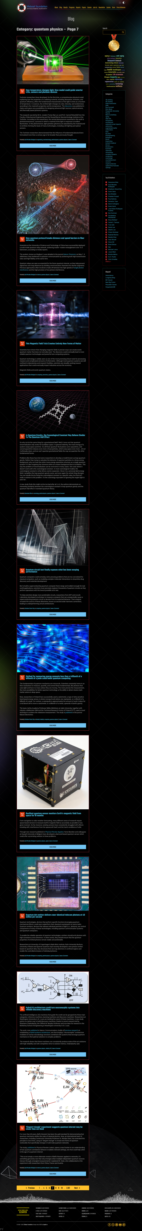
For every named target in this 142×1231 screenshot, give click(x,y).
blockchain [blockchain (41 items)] (121, 63)
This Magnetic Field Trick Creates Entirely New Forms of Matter (53, 343)
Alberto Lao (112, 230)
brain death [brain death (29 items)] (107, 65)
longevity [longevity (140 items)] (113, 77)
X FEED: (37, 1211)
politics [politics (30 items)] (107, 79)
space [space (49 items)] (107, 84)
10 (62, 1188)
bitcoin (108, 145)
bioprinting (109, 141)
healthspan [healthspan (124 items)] (117, 70)
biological (109, 137)
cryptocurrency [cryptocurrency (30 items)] (116, 65)
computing (39, 375)
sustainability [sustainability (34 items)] (112, 84)
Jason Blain (112, 252)
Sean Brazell (112, 239)
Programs (72, 7)
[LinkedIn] (116, 1224)
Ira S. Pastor (112, 257)
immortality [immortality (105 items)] (112, 72)
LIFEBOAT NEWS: (62, 1208)
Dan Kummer (112, 213)
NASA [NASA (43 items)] (118, 77)
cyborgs (108, 167)
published (68, 712)
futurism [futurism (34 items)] (122, 67)
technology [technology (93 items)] (119, 84)
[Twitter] (113, 1224)
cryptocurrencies (111, 164)
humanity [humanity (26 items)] (123, 70)
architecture (109, 122)
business (108, 149)
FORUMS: (84, 1216)
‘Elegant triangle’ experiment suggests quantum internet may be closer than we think (54, 1128)
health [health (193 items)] (109, 69)
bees (107, 132)
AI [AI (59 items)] (109, 56)
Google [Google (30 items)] (105, 70)
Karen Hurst (112, 206)
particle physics (55, 140)
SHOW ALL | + (108, 262)
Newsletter (102, 7)
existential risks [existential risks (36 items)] (108, 67)
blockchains (109, 147)
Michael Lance (113, 249)
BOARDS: (107, 1211)
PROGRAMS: (107, 1214)
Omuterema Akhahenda (112, 216)
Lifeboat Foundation (28, 1225)
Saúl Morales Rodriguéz (30, 140)
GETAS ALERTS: (108, 1208)
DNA (107, 105)
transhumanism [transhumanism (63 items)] (110, 86)
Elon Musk (109, 109)
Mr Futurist (109, 280)
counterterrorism (111, 160)
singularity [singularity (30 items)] (122, 82)
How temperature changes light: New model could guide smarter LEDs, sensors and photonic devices (54, 91)
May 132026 (22, 91)
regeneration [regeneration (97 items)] (109, 82)
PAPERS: (61, 1216)
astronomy (109, 126)
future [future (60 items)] (118, 67)
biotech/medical (40, 719)
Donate (89, 7)
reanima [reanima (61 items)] (112, 79)
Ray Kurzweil (110, 107)
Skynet (108, 113)
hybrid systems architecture (40, 1032)
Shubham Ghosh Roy (30, 608)
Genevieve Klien (28, 493)
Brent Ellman (112, 244)
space (47, 841)
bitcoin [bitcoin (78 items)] (116, 63)
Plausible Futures (111, 285)
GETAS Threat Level (23, 1211)
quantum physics (63, 140)
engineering (40, 140)
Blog (60, 7)
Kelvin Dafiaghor (113, 204)
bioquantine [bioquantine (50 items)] (119, 58)
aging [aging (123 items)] (107, 56)
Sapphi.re (45, 1225)
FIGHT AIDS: (38, 1214)
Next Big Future (110, 282)
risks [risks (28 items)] (118, 81)
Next (76, 1188)
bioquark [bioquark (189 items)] (111, 60)
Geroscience (109, 275)
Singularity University (112, 111)
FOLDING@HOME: (86, 1214)
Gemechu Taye (113, 201)
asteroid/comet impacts (113, 124)
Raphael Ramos (113, 235)
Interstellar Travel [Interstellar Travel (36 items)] (120, 72)
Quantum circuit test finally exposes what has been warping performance (52, 571)
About (56, 7)
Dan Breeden (112, 194)
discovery (68, 106)
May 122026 (22, 436)
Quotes (108, 7)
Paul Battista (112, 199)
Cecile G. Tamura (113, 222)
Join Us (95, 7)
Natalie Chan (112, 237)
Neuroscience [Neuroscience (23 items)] (122, 77)
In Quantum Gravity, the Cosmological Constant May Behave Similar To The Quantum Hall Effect (55, 436)
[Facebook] (109, 1224)
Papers (84, 7)
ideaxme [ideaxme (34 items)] (106, 72)
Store (113, 7)
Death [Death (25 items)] (123, 65)
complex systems (111, 154)
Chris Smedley (112, 259)
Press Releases (121, 7)
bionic (107, 139)
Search (123, 32)
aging (107, 117)
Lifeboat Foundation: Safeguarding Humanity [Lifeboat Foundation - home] (32, 8)
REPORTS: (61, 1214)
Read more (53, 145)
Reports (78, 7)
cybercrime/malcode (112, 166)
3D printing (109, 100)
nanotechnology (47, 140)
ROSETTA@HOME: (40, 1216)
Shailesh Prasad (113, 196)
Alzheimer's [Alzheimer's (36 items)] (113, 56)
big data (108, 134)
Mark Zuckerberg (111, 115)
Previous (31, 1188)
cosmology (36, 493)
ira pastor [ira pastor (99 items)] (109, 75)
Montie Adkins (112, 254)
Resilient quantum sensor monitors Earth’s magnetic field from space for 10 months (53, 814)
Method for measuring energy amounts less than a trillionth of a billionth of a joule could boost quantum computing (54, 677)
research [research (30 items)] (115, 82)
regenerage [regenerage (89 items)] (118, 79)
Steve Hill (111, 242)
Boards (65, 7)
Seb (109, 247)
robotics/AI (48, 1048)
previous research (71, 1030)
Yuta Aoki (111, 225)
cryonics (108, 162)
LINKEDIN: (84, 1208)
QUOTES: (107, 1216)
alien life (108, 118)
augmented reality (111, 128)
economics (45, 375)
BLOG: (60, 1211)
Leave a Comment (72, 140)
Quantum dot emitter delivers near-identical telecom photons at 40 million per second (55, 916)
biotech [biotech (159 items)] (118, 61)
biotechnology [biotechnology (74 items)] (109, 63)
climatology (109, 152)
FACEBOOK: (38, 1208)
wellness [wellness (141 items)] (119, 86)
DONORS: (84, 1211)
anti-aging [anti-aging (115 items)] (120, 56)
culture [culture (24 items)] (120, 65)
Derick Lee (111, 227)
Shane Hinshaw (113, 232)
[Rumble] (123, 1224)
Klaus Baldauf (112, 220)
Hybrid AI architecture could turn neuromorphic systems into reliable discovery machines (53, 1009)
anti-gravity (109, 120)
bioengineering (110, 135)
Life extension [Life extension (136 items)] (118, 74)
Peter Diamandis (111, 103)
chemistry (109, 150)
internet (39, 275)
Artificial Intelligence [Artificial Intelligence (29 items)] (111, 58)
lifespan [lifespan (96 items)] (107, 77)
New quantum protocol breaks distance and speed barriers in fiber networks (55, 239)
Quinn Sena (112, 191)
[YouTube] (120, 1224)
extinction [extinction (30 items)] (114, 67)
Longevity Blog (110, 278)
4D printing (109, 101)
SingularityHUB (110, 287)
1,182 (68, 1188)
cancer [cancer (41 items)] (111, 65)
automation (109, 130)
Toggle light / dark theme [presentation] (124, 2)
